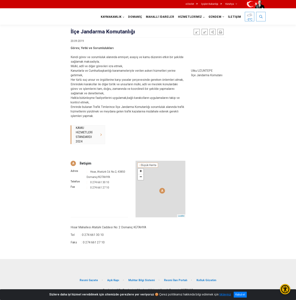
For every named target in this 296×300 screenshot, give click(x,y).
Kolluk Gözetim (206, 280)
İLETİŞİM (234, 16)
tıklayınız (225, 294)
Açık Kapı (113, 280)
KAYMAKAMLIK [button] (111, 16)
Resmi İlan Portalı (175, 280)
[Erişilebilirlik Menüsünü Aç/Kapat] (285, 289)
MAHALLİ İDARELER (160, 16)
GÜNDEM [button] (215, 16)
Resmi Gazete (89, 280)
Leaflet (181, 216)
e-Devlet (190, 4)
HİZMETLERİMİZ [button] (190, 16)
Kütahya (229, 4)
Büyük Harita (148, 165)
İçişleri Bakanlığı (209, 4)
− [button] (141, 177)
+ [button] (141, 171)
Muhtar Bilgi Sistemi (141, 280)
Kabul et (240, 294)
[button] (213, 32)
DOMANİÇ (135, 16)
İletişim (85, 163)
